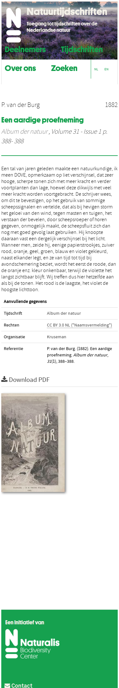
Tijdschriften (82, 48)
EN (106, 69)
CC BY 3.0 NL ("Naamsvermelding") (79, 325)
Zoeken (64, 67)
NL (96, 69)
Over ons (20, 67)
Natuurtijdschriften (67, 11)
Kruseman (56, 337)
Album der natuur (24, 132)
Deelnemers (25, 48)
